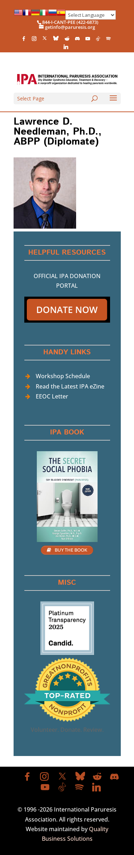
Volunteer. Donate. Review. (67, 730)
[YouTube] (87, 40)
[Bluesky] (56, 40)
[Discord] (77, 40)
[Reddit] (67, 40)
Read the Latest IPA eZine (70, 386)
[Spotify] (108, 40)
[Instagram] (34, 40)
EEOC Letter (52, 396)
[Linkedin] (66, 48)
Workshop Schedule (63, 376)
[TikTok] (98, 40)
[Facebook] (23, 40)
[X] (44, 40)
